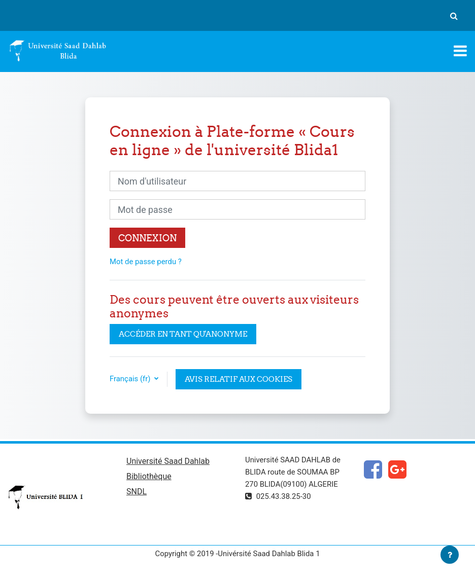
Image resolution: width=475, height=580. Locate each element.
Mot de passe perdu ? (146, 261)
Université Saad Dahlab (168, 461)
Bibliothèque (149, 476)
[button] (453, 15)
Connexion (147, 238)
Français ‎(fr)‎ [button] (131, 378)
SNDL (136, 491)
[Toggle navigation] (460, 51)
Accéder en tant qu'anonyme (183, 334)
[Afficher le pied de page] (449, 555)
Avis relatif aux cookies (238, 379)
